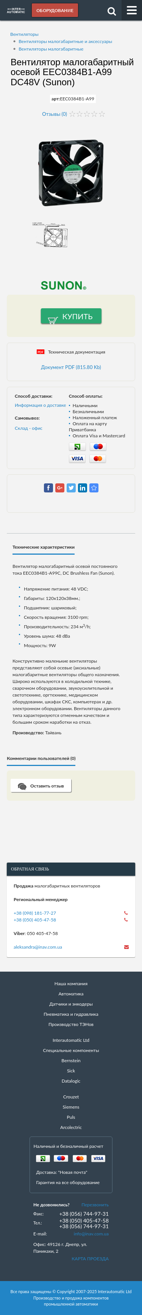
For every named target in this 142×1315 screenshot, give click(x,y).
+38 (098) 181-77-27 (35, 913)
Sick (71, 1071)
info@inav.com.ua (91, 1234)
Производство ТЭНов (71, 1024)
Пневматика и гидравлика (71, 1014)
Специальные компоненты (71, 1050)
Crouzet (71, 1097)
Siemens (71, 1107)
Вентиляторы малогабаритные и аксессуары (65, 41)
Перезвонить (95, 1204)
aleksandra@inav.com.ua (38, 947)
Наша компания (71, 983)
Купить (77, 316)
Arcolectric (71, 1127)
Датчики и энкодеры (71, 1004)
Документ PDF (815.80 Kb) (71, 367)
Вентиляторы (24, 34)
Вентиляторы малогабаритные (51, 49)
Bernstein (70, 1060)
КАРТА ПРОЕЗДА (90, 1258)
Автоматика (71, 994)
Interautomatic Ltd (71, 1040)
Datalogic (71, 1081)
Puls (71, 1117)
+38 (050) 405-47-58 (35, 920)
